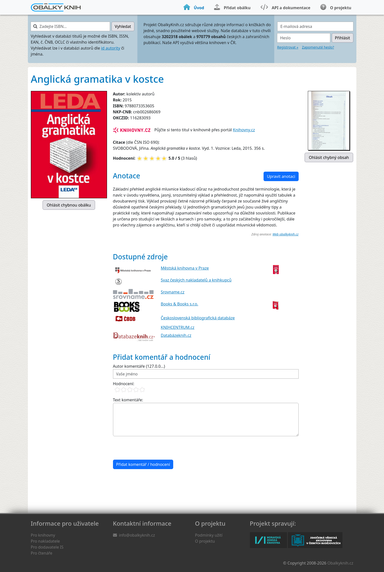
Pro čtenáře (41, 553)
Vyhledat (123, 26)
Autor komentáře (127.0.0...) (139, 366)
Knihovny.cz (244, 130)
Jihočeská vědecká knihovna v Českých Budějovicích (315, 540)
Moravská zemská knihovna (268, 540)
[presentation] (151, 448)
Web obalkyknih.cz (286, 234)
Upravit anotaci (281, 176)
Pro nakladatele (45, 541)
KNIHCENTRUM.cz (177, 327)
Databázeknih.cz (176, 335)
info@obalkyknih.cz (137, 535)
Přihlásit (342, 38)
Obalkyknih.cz (340, 563)
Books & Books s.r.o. (179, 304)
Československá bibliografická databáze (198, 318)
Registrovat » (287, 47)
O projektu (205, 541)
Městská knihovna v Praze (185, 268)
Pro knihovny (43, 535)
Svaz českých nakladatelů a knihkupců (196, 280)
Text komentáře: (128, 400)
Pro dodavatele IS (47, 547)
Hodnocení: (123, 383)
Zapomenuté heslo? (318, 47)
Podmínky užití (208, 535)
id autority (110, 48)
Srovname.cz (172, 292)
